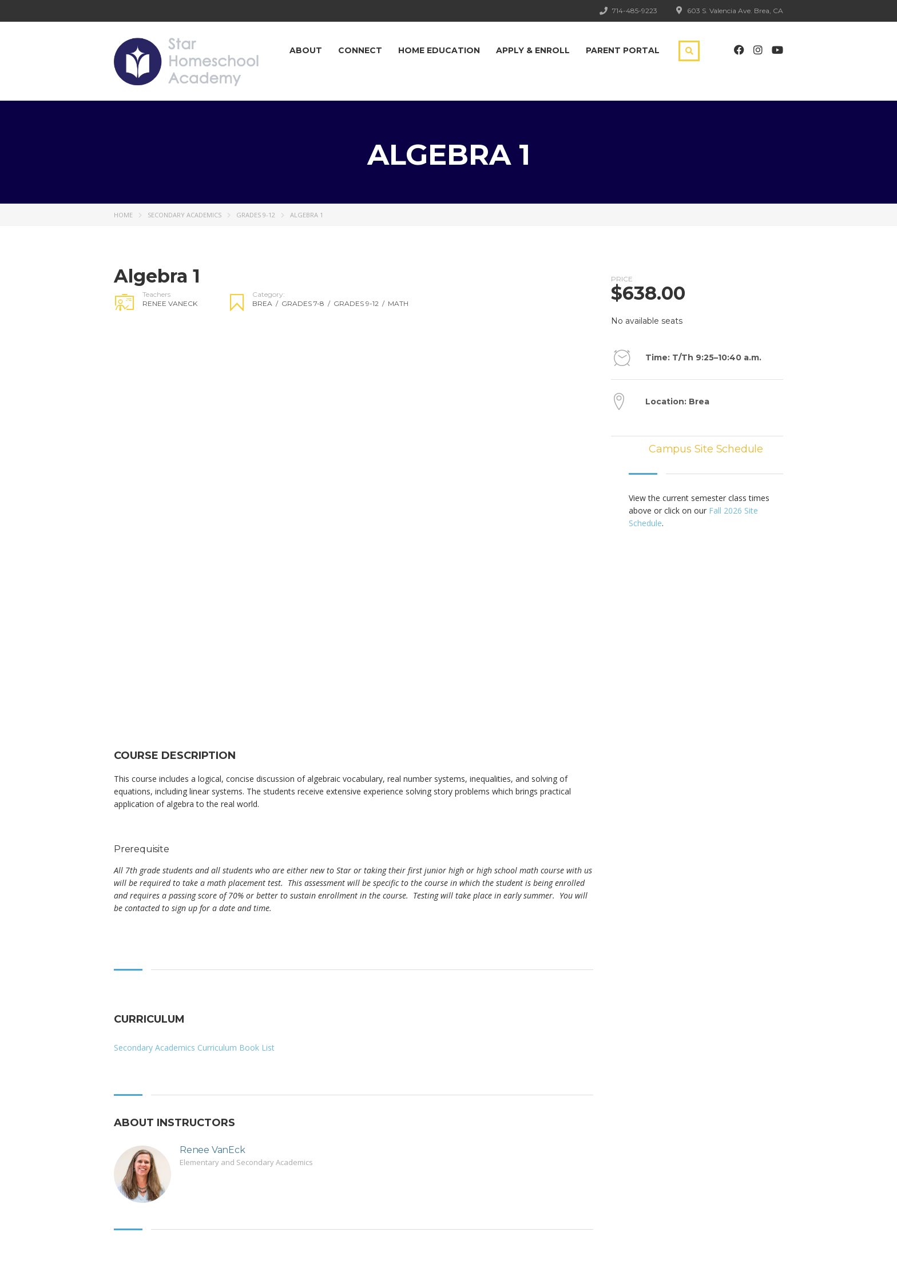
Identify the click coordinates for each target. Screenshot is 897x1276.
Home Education (439, 50)
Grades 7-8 (307, 303)
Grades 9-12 (255, 214)
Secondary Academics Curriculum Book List (194, 1047)
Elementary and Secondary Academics (246, 1162)
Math (398, 303)
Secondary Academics (184, 214)
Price (622, 279)
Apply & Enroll (533, 50)
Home (123, 214)
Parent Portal (623, 50)
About (305, 50)
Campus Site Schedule (706, 449)
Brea (266, 303)
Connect (360, 50)
